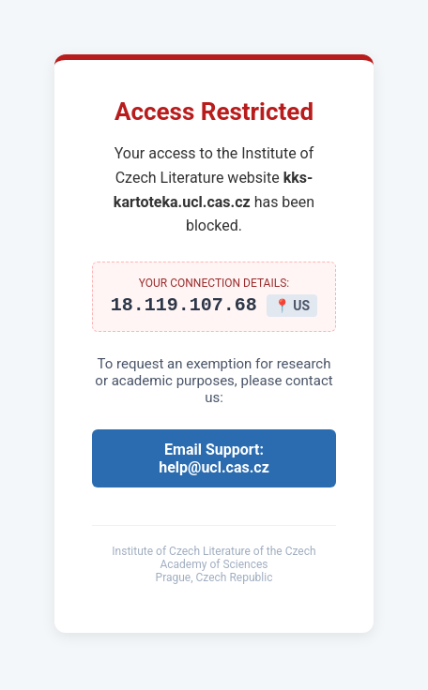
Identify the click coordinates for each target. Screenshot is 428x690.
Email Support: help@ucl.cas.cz (214, 461)
